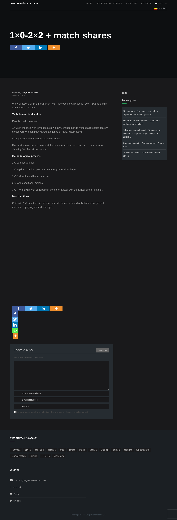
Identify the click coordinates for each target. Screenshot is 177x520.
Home (89, 3)
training (33, 456)
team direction (19, 456)
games (72, 450)
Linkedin (17, 501)
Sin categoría (142, 450)
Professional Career (109, 3)
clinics (28, 450)
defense (52, 450)
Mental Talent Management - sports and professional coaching (141, 122)
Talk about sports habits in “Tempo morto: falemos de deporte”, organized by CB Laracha (142, 133)
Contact (146, 3)
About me (131, 3)
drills (62, 450)
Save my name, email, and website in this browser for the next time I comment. (52, 412)
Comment (102, 350)
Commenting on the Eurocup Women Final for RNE (144, 145)
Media (82, 450)
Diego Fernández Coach (24, 3)
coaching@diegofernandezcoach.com (30, 480)
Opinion (104, 450)
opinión (116, 450)
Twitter (16, 494)
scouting (128, 450)
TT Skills (45, 456)
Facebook (17, 487)
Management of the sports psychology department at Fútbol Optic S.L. (140, 113)
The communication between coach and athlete (141, 154)
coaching (39, 450)
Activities (16, 450)
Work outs (59, 456)
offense (93, 450)
